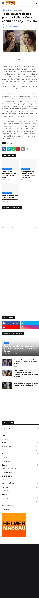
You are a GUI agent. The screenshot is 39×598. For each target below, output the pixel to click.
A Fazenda (20, 439)
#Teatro (20, 435)
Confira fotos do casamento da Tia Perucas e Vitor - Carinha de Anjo (26, 384)
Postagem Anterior (9, 228)
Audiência (20, 443)
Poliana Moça (17, 10)
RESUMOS (20, 509)
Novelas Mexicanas (20, 506)
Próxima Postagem (29, 228)
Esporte (20, 480)
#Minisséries (20, 428)
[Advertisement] (19, 251)
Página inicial (6, 10)
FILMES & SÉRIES (20, 483)
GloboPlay (20, 491)
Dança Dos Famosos (20, 469)
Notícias (20, 498)
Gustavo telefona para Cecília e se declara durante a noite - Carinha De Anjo (26, 361)
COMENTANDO (20, 461)
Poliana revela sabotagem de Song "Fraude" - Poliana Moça (9, 174)
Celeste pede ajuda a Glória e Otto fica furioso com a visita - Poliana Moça (28, 174)
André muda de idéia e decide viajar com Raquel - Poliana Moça (10, 197)
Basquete (20, 454)
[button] (3, 3)
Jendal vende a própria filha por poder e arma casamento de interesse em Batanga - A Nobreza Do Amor (26, 373)
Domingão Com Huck (20, 472)
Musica (20, 494)
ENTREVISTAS (20, 476)
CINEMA (20, 458)
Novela (20, 502)
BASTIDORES (20, 447)
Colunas (20, 465)
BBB (20, 450)
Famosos (20, 487)
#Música (20, 432)
